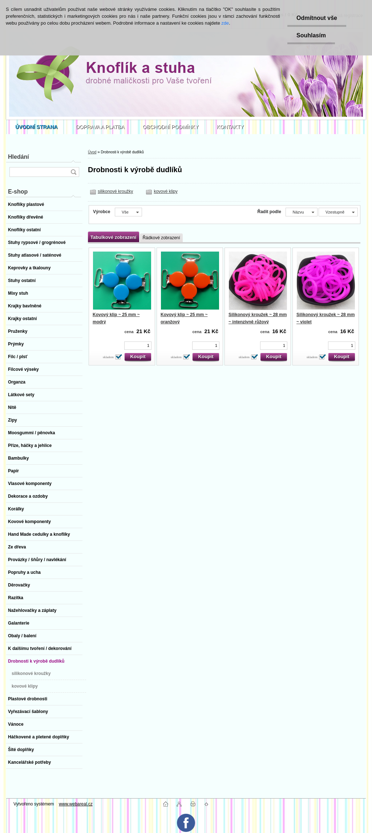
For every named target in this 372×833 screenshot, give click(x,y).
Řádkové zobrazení (161, 237)
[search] (73, 172)
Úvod (92, 152)
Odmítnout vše (316, 18)
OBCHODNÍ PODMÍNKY (171, 127)
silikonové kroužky (115, 191)
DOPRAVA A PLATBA (100, 127)
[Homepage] (36, 127)
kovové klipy (165, 191)
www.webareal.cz (76, 804)
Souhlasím (311, 35)
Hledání (18, 157)
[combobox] (301, 212)
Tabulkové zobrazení (113, 237)
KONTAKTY (230, 127)
